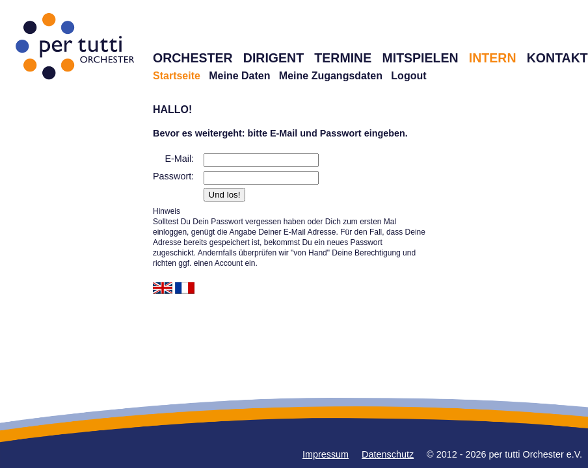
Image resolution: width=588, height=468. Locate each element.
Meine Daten (239, 75)
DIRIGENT (273, 58)
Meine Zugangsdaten (330, 75)
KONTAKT (557, 58)
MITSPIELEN (420, 58)
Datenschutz (388, 454)
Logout (408, 75)
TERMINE (342, 58)
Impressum (325, 454)
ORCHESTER (193, 58)
